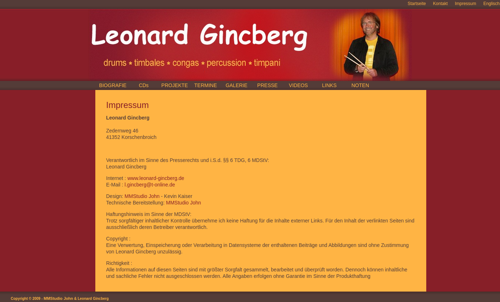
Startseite (417, 3)
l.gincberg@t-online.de (149, 185)
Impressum (465, 3)
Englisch (491, 3)
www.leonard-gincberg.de (155, 178)
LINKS (329, 85)
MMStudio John (141, 196)
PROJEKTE (175, 85)
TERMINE (205, 85)
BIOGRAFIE (112, 85)
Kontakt (440, 3)
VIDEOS (298, 85)
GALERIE (236, 85)
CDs (144, 85)
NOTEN (360, 85)
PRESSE (267, 85)
